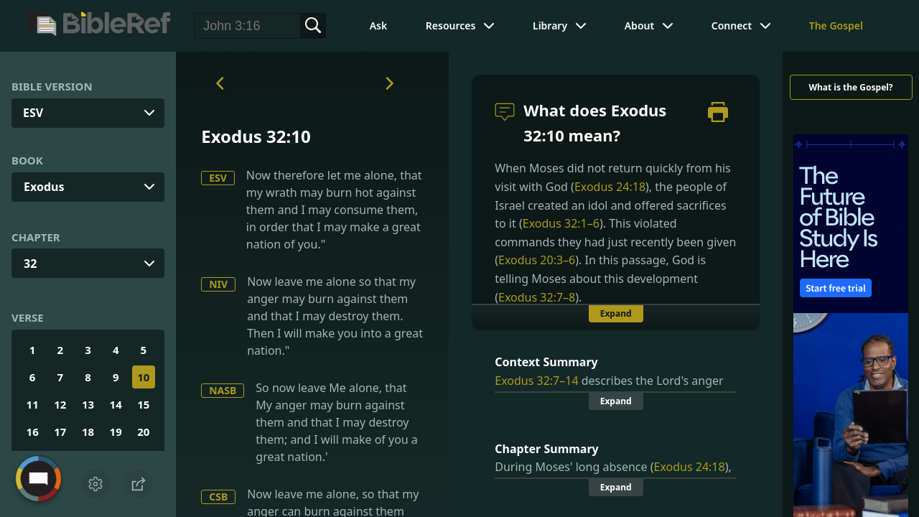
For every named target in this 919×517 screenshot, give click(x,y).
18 (88, 431)
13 (88, 404)
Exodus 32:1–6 (561, 223)
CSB (218, 496)
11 (33, 404)
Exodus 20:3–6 (536, 260)
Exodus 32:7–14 (536, 380)
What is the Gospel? (850, 87)
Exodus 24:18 (609, 187)
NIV (218, 284)
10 (143, 377)
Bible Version (52, 86)
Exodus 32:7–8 (536, 297)
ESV (218, 178)
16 (33, 431)
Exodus (44, 187)
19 (116, 431)
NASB (222, 390)
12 (60, 404)
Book (27, 160)
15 (143, 404)
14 (116, 404)
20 (143, 431)
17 (60, 431)
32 (30, 263)
